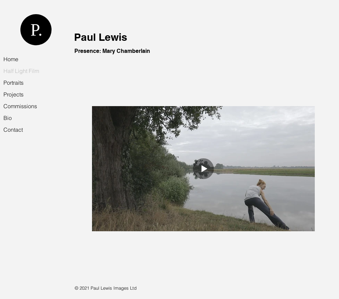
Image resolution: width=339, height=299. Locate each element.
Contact (13, 129)
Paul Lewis (100, 37)
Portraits (13, 82)
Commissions (20, 106)
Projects (13, 94)
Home (10, 59)
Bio (7, 117)
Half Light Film (21, 70)
